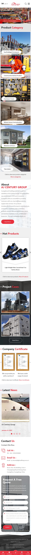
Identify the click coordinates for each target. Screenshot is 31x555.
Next (30, 252)
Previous (0, 252)
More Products (23, 276)
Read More (8, 221)
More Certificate (24, 380)
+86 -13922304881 (15, 453)
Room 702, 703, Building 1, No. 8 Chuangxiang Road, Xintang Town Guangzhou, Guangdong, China (16, 470)
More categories (16, 177)
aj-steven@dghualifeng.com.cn (19, 460)
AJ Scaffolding (20, 547)
